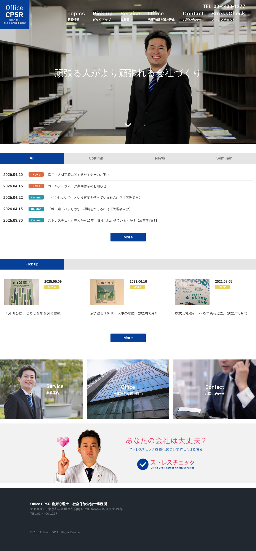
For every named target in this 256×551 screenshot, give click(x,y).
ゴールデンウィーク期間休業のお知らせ (77, 186)
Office (161, 16)
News (160, 158)
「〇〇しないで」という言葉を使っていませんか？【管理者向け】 (96, 197)
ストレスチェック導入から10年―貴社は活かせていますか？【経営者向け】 (103, 220)
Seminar (224, 158)
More (128, 237)
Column (96, 158)
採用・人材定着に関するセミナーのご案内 (79, 174)
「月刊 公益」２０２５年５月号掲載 (32, 313)
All (31, 158)
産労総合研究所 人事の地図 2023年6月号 (124, 313)
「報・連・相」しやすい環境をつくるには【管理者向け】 (90, 209)
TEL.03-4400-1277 (43, 513)
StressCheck (228, 16)
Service (130, 16)
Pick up (103, 16)
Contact (193, 16)
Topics (76, 16)
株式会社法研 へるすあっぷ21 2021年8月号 (211, 313)
